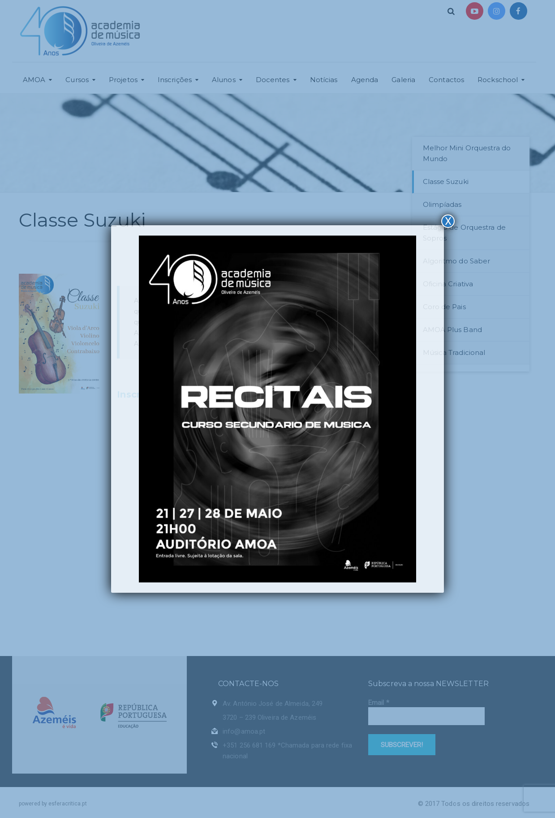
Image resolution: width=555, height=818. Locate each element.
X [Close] (448, 221)
